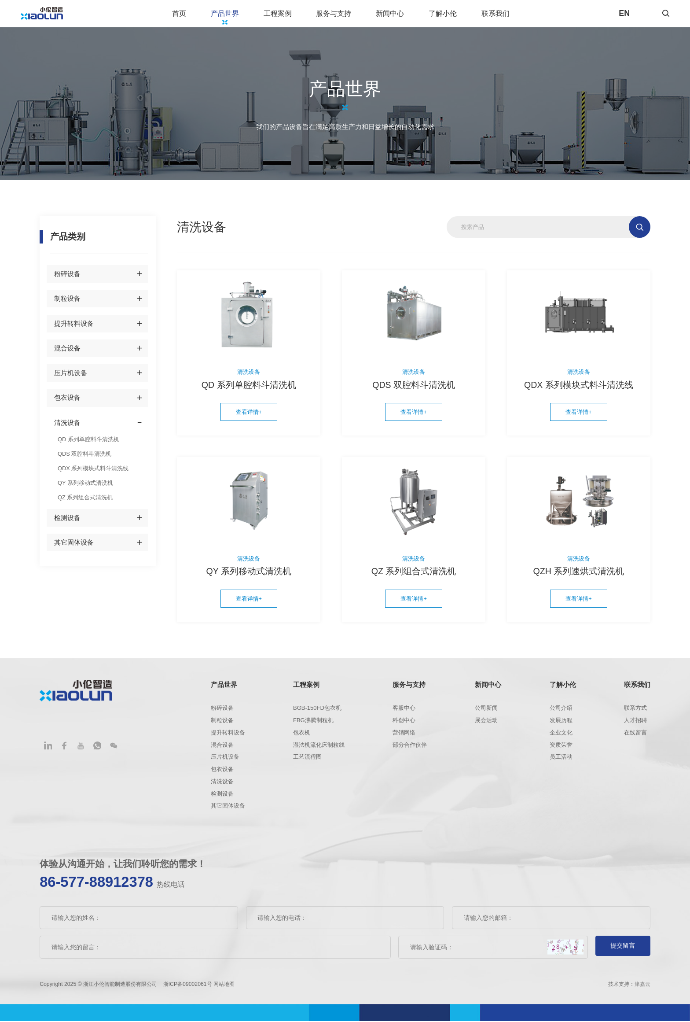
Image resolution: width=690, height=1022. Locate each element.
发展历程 (561, 723)
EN (624, 16)
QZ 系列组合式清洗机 (83, 500)
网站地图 (224, 984)
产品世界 (234, 16)
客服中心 (404, 711)
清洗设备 (67, 428)
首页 (189, 16)
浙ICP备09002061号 (188, 984)
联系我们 (505, 16)
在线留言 (635, 735)
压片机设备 (70, 378)
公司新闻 (486, 711)
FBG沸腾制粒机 (313, 723)
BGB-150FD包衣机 (317, 711)
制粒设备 (67, 304)
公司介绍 (561, 711)
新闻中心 (399, 16)
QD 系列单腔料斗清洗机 (86, 445)
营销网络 (404, 735)
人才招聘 (635, 723)
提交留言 (622, 948)
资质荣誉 (561, 748)
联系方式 (635, 711)
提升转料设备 (74, 329)
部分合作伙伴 (410, 748)
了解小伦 (452, 16)
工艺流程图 (307, 760)
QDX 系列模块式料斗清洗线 (91, 472)
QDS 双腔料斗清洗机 (83, 458)
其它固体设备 (74, 545)
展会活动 (486, 723)
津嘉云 (642, 984)
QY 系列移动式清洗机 (83, 486)
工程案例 (287, 16)
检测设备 (67, 520)
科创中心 (404, 723)
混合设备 (67, 354)
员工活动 (561, 760)
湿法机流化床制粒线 (319, 748)
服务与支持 (343, 16)
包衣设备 (67, 403)
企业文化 (561, 735)
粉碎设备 (67, 279)
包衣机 (301, 735)
